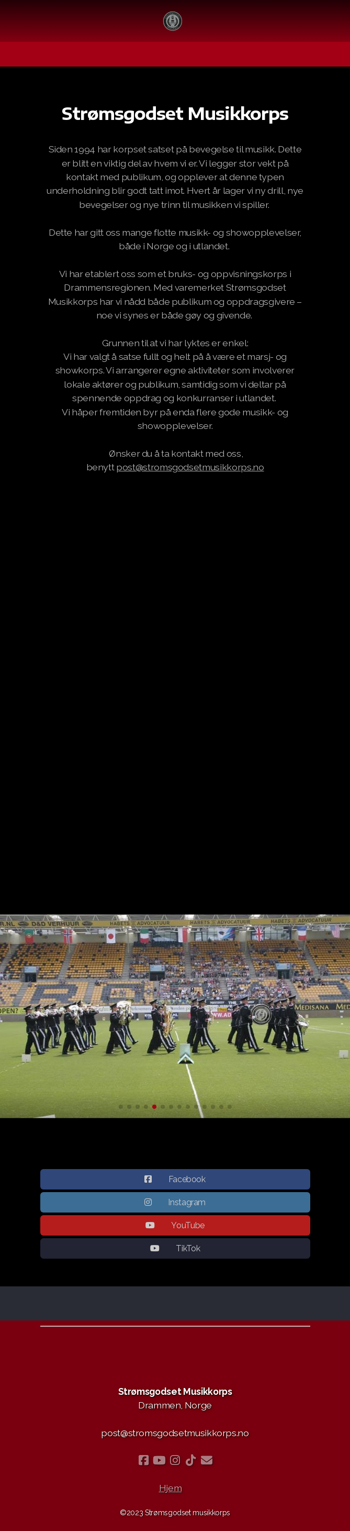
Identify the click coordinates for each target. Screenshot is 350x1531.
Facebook (187, 1183)
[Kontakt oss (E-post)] (206, 1460)
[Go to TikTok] (191, 1460)
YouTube (188, 1229)
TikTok (188, 1252)
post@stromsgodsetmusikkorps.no (190, 466)
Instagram (187, 1206)
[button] (121, 1107)
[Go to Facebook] (144, 1460)
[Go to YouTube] (159, 1460)
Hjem (170, 1487)
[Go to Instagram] (175, 1460)
